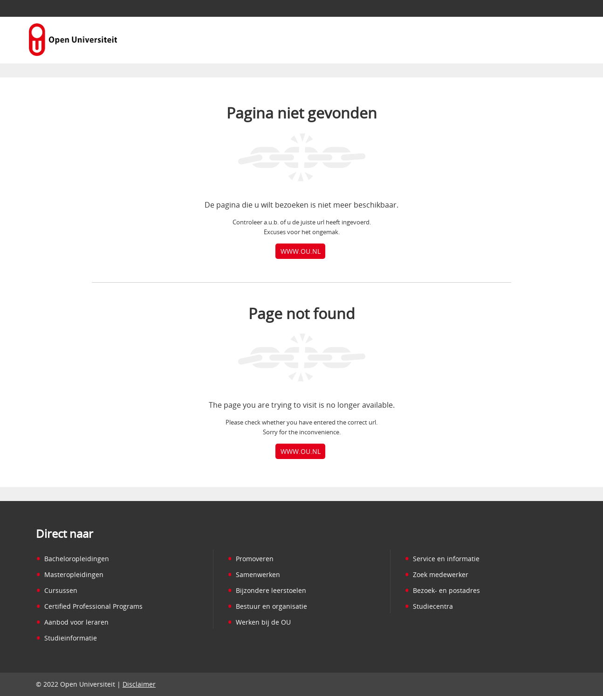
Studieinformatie (66, 637)
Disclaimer (139, 684)
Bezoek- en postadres (442, 590)
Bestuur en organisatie (267, 606)
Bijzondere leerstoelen (266, 590)
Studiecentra (428, 606)
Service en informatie (442, 558)
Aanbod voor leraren (72, 622)
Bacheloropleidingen (72, 558)
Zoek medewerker (436, 574)
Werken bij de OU (259, 622)
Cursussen (56, 590)
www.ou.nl (301, 251)
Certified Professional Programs (89, 606)
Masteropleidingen (69, 574)
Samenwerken (253, 574)
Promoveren (250, 558)
